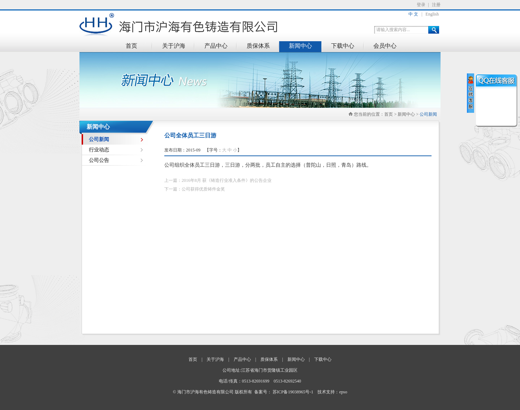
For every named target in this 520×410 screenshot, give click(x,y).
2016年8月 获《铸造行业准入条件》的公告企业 (227, 180)
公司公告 (99, 160)
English (432, 14)
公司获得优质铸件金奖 (203, 189)
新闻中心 (300, 46)
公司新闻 (428, 114)
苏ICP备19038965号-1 (293, 391)
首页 (131, 46)
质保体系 (258, 46)
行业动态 (99, 150)
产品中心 (216, 46)
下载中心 (342, 46)
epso (343, 391)
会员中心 (384, 46)
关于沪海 (173, 46)
